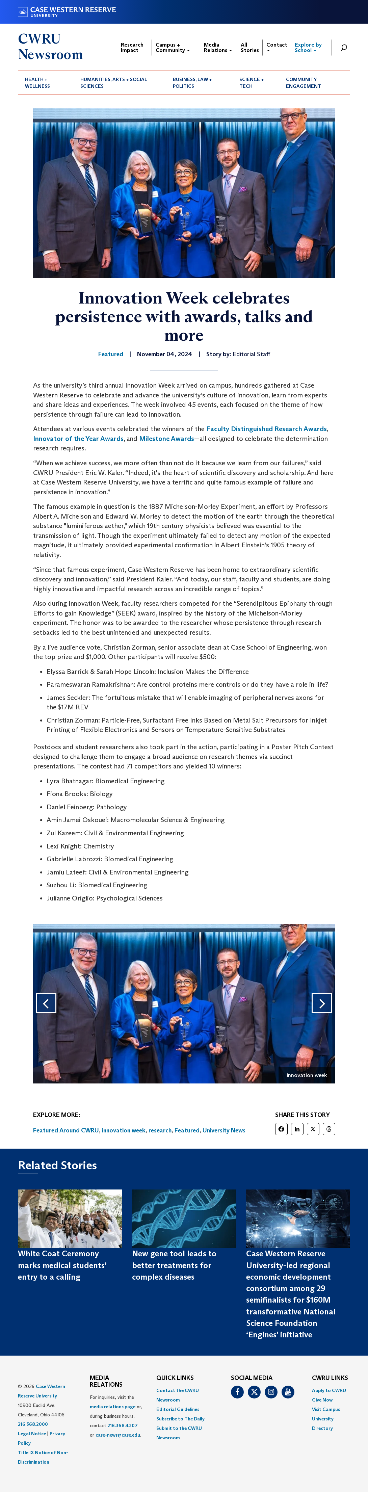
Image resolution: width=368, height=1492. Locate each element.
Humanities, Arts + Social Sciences (113, 82)
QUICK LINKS (175, 1378)
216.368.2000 (33, 1424)
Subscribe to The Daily (180, 1419)
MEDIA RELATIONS (106, 1381)
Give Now (322, 1400)
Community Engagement (303, 82)
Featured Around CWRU (66, 1130)
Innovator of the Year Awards (78, 439)
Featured (187, 1130)
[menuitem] (45, 83)
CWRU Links (330, 1378)
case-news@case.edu (118, 1435)
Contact (276, 46)
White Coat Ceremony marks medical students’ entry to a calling (62, 1265)
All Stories (250, 47)
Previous (40, 1003)
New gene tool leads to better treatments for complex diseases (174, 1265)
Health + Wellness (37, 82)
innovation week (124, 1130)
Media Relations (218, 47)
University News (224, 1130)
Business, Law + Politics (192, 82)
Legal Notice (32, 1434)
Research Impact (132, 47)
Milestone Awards (166, 439)
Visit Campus (326, 1409)
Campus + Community (173, 47)
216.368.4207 (122, 1425)
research (160, 1130)
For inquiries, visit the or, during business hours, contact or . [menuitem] (116, 1416)
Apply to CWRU (329, 1390)
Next (328, 1003)
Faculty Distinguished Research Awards (266, 429)
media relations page (112, 1407)
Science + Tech (251, 82)
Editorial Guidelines (177, 1409)
